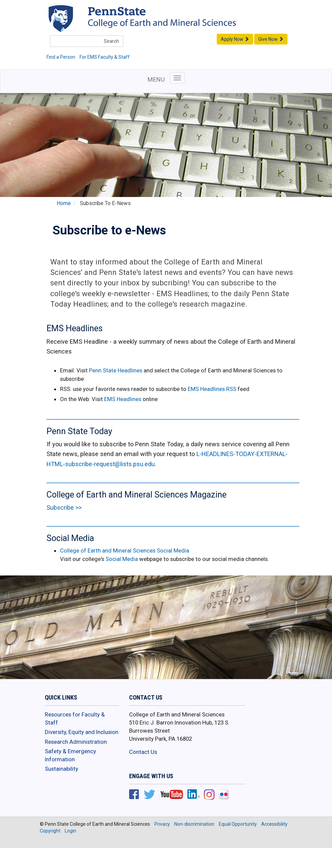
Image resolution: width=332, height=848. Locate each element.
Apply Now (235, 39)
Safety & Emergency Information (70, 755)
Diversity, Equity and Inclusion (81, 732)
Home (64, 203)
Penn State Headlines (115, 370)
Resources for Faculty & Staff (75, 718)
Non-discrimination (194, 824)
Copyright (50, 830)
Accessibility (274, 824)
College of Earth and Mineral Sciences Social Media (124, 550)
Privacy (162, 824)
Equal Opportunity (238, 824)
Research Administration (76, 741)
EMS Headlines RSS (212, 389)
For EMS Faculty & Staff (105, 57)
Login (70, 830)
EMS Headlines (123, 399)
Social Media (121, 559)
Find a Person (61, 57)
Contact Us (143, 751)
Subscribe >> (64, 507)
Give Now (270, 39)
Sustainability (61, 768)
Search (111, 41)
